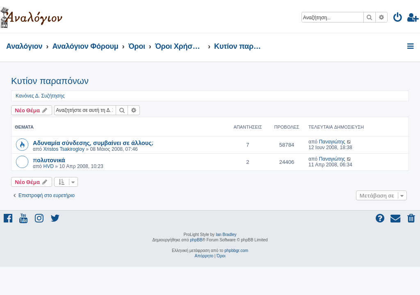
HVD (48, 166)
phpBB (196, 240)
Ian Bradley (226, 234)
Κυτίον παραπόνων (50, 81)
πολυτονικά (49, 159)
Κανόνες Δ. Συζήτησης (40, 96)
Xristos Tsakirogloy (63, 149)
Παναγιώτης (332, 142)
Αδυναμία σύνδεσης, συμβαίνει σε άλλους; (93, 142)
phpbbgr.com (236, 250)
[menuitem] (398, 18)
